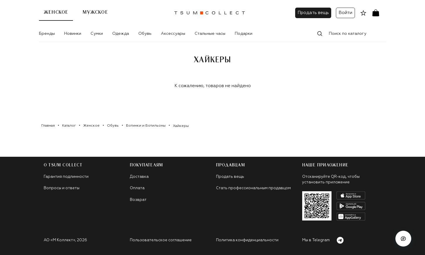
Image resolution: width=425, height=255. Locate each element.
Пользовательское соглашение (161, 240)
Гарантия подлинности (66, 177)
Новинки (72, 34)
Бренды (47, 34)
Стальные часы (210, 34)
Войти (345, 13)
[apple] (351, 195)
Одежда (120, 34)
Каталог (69, 126)
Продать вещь (313, 13)
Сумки (97, 34)
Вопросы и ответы (61, 188)
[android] (351, 206)
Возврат (138, 200)
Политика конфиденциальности (247, 240)
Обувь (145, 34)
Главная (48, 126)
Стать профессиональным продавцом (253, 188)
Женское (56, 12)
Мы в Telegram (323, 240)
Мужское (95, 12)
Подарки (243, 34)
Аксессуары (173, 34)
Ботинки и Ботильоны (146, 126)
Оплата (137, 188)
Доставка (139, 177)
